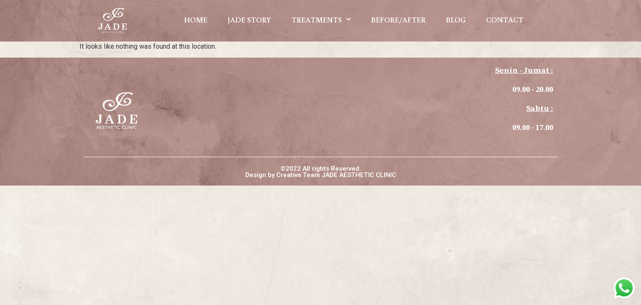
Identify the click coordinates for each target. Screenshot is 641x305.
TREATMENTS (321, 20)
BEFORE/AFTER (398, 19)
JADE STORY (249, 19)
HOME (195, 19)
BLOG (456, 19)
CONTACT (504, 19)
